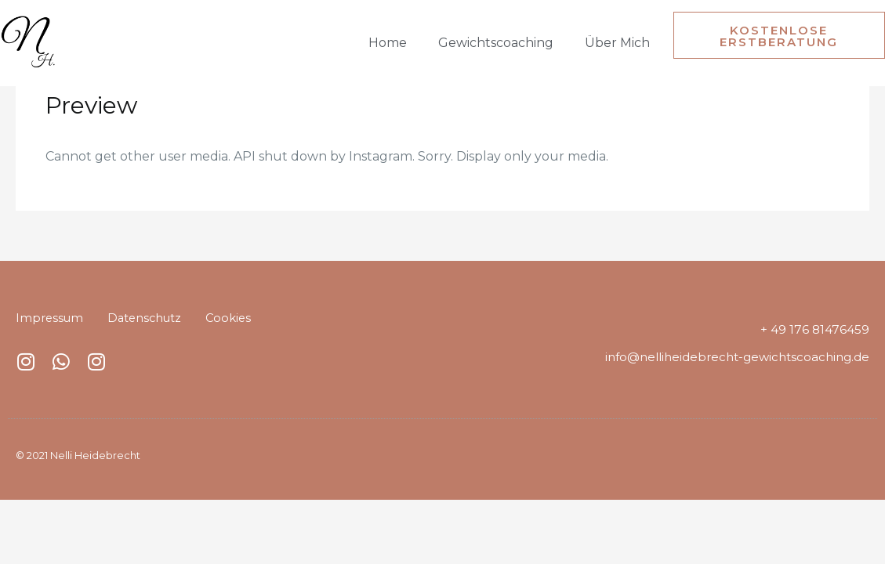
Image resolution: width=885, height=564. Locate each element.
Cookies (233, 317)
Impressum (50, 317)
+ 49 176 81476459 (815, 329)
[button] (779, 35)
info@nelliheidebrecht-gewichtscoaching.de (737, 356)
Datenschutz (147, 317)
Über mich (617, 42)
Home (387, 42)
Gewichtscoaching (495, 42)
